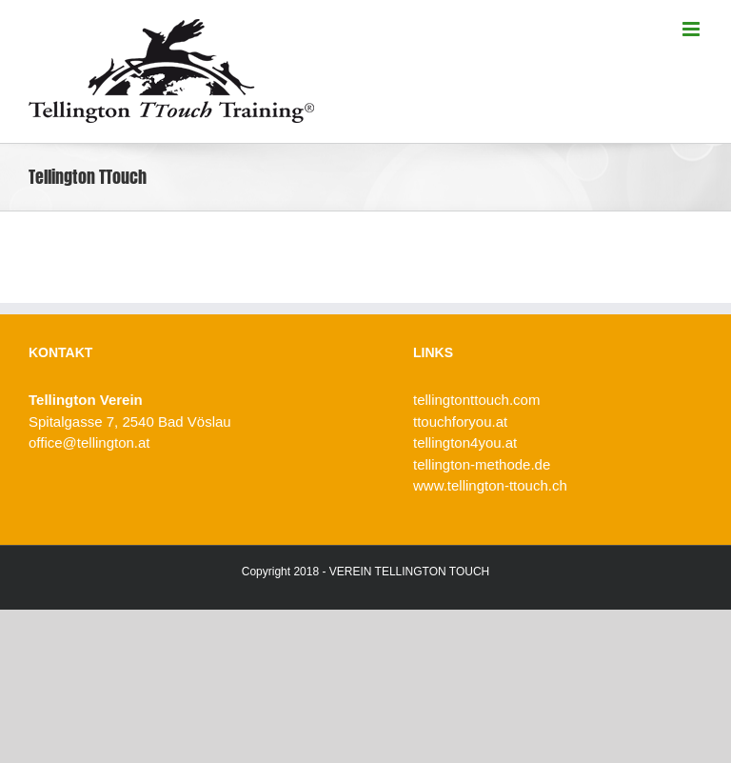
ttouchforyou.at (460, 421)
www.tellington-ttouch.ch (490, 485)
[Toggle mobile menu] (692, 29)
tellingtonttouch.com (476, 400)
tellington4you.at (465, 442)
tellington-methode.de (481, 464)
